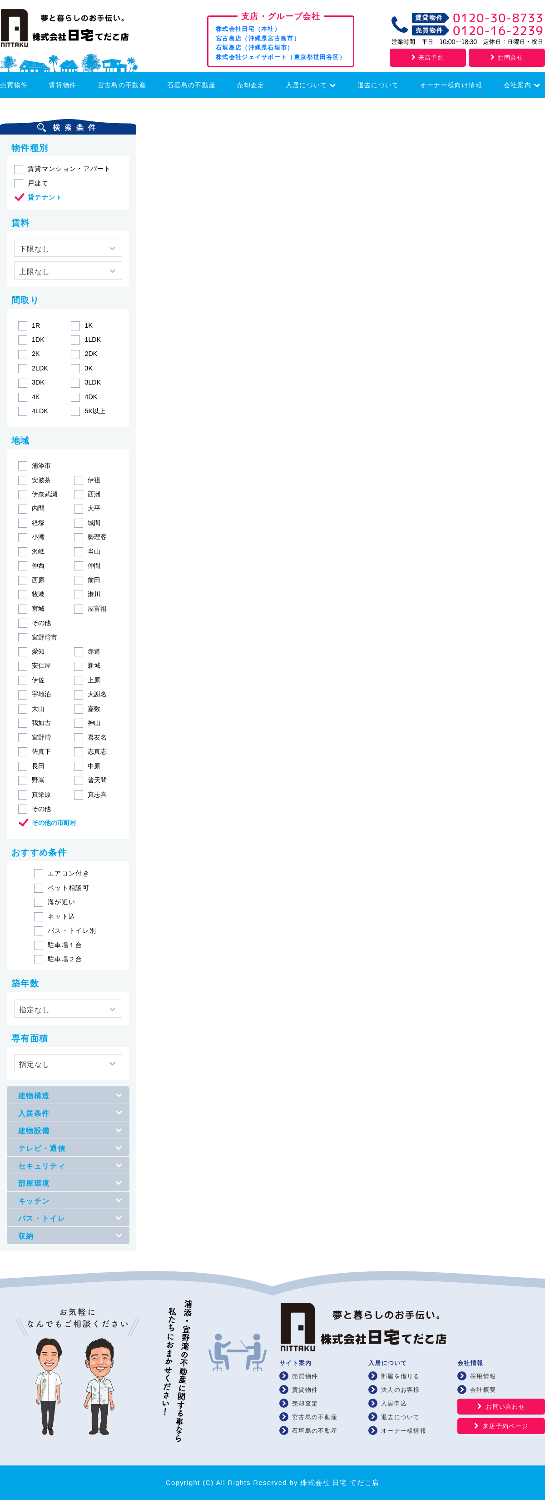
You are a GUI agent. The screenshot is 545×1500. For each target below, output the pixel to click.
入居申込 (394, 1403)
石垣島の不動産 (191, 85)
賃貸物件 (62, 85)
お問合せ (506, 57)
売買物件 (14, 85)
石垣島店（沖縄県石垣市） (255, 47)
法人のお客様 (400, 1389)
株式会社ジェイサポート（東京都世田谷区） (281, 57)
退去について (378, 85)
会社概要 (483, 1389)
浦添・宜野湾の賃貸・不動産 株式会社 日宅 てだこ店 (77, 30)
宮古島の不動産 (122, 85)
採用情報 (483, 1376)
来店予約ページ (505, 1426)
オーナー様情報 (403, 1430)
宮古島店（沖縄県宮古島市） (258, 38)
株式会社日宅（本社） (248, 28)
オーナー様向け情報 (451, 85)
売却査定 (250, 85)
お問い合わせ (505, 1406)
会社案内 (522, 85)
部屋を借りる (400, 1376)
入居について (311, 85)
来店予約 (427, 57)
